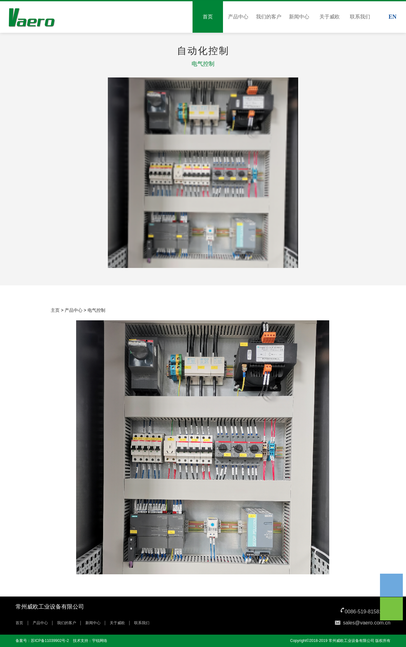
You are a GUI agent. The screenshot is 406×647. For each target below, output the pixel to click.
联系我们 (360, 16)
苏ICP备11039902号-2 (50, 640)
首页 (208, 16)
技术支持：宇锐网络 (90, 640)
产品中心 (238, 16)
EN (392, 17)
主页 (55, 310)
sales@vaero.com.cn (366, 622)
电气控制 (96, 310)
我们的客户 (268, 16)
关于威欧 (329, 16)
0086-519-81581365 (367, 611)
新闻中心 (299, 16)
